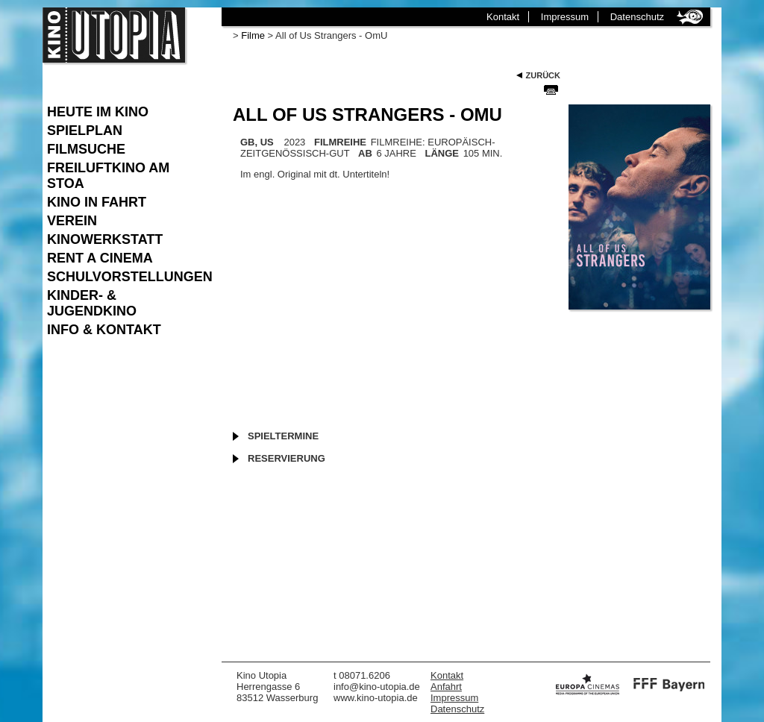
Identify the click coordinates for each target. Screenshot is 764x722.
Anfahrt (446, 686)
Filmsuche (86, 149)
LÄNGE (442, 153)
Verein (72, 220)
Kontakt (502, 16)
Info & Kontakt (104, 329)
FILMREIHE (340, 142)
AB (365, 153)
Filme (253, 35)
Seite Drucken (551, 89)
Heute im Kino (97, 111)
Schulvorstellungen (127, 276)
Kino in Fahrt (96, 202)
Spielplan (84, 130)
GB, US (257, 142)
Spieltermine (283, 436)
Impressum (565, 16)
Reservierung (286, 458)
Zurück (543, 75)
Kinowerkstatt (105, 239)
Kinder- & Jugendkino (92, 303)
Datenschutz (637, 16)
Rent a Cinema (100, 258)
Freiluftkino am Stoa (108, 175)
